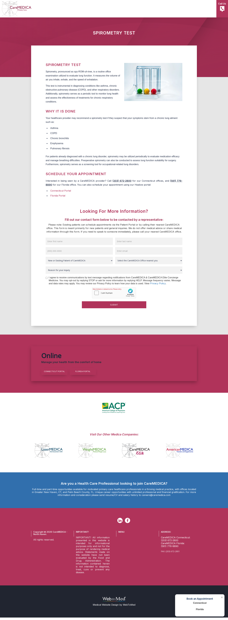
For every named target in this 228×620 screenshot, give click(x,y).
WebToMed (129, 604)
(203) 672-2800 (122, 180)
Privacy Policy (158, 283)
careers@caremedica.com (156, 495)
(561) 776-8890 (169, 546)
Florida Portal (57, 195)
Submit (114, 304)
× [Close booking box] (222, 597)
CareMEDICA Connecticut (175, 537)
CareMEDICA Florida (172, 543)
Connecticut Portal (60, 190)
